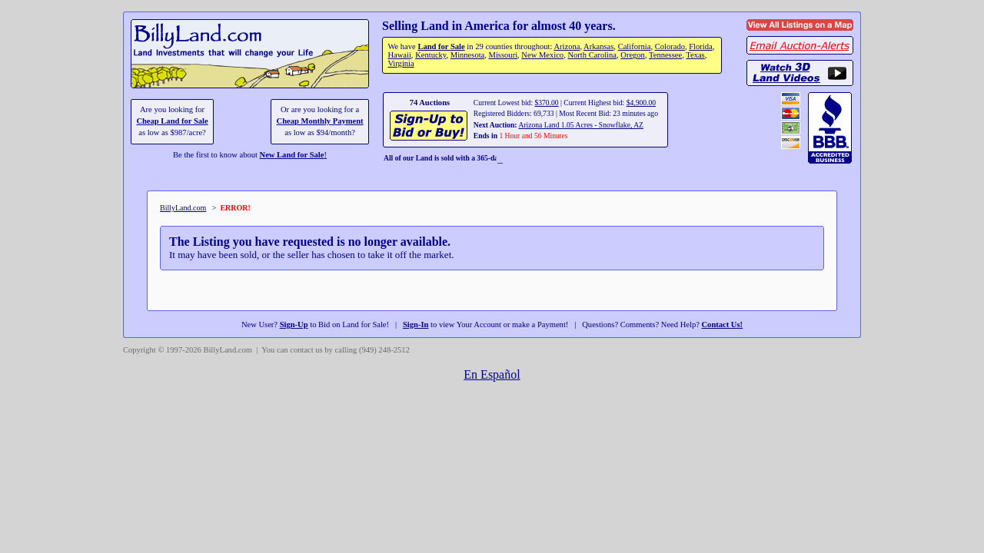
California (634, 46)
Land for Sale (440, 46)
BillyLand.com (183, 208)
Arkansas (598, 46)
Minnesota (467, 55)
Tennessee (665, 55)
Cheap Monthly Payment (320, 121)
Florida (700, 46)
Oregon (632, 55)
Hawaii (399, 55)
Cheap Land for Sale (172, 121)
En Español (492, 374)
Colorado (670, 46)
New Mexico (542, 55)
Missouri (503, 55)
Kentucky (430, 55)
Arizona (567, 46)
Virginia (400, 63)
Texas (695, 55)
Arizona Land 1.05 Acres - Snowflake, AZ (580, 125)
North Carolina (592, 55)
